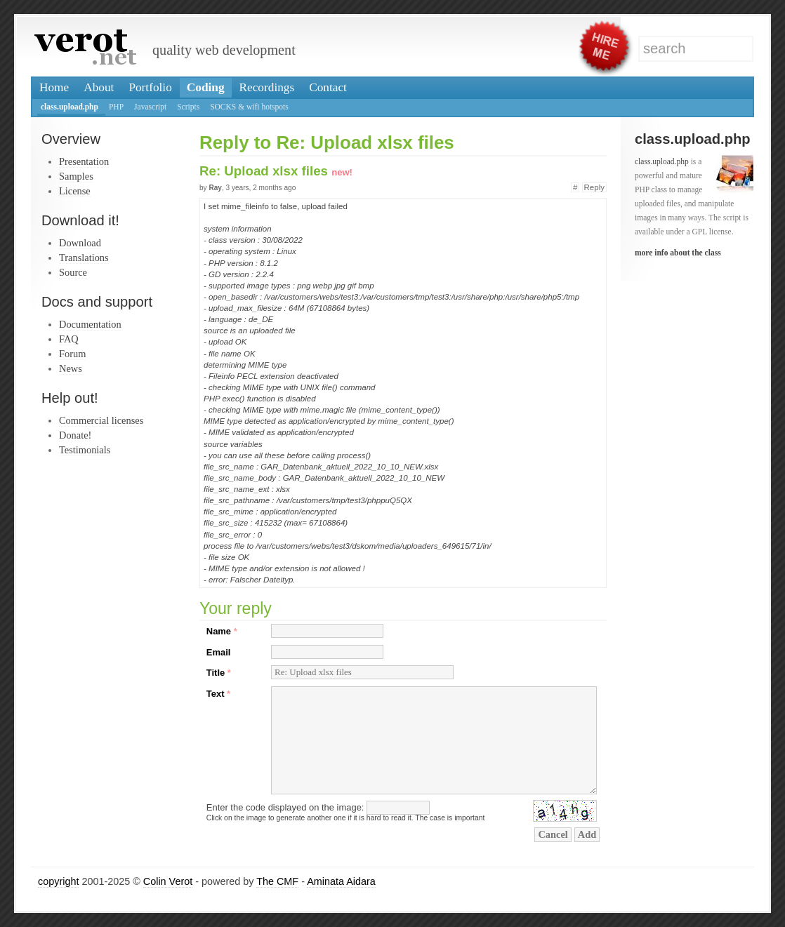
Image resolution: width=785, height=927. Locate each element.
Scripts (188, 106)
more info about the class (678, 252)
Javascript (150, 106)
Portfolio (149, 87)
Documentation (90, 324)
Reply (594, 187)
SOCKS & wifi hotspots (249, 106)
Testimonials (84, 449)
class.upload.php (69, 106)
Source (73, 272)
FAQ (69, 339)
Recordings (267, 87)
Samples (76, 176)
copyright (58, 881)
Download (80, 242)
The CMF (277, 881)
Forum (72, 353)
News (70, 368)
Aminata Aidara (341, 881)
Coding (206, 87)
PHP (116, 106)
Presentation (84, 161)
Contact (328, 87)
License (75, 190)
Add (587, 834)
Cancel (552, 834)
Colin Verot (167, 881)
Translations (84, 257)
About (99, 87)
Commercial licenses (101, 420)
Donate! (75, 435)
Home (54, 87)
